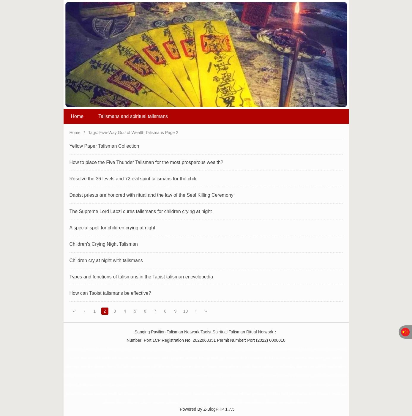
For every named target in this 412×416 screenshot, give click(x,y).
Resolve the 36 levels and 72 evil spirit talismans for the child (134, 178)
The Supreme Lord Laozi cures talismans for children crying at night (141, 211)
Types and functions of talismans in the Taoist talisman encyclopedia (141, 276)
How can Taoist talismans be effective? (110, 293)
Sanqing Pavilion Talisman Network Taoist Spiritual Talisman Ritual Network (204, 332)
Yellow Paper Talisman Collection (104, 146)
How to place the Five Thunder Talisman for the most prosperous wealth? (146, 162)
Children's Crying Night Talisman (104, 244)
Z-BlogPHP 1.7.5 (219, 409)
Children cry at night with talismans (106, 260)
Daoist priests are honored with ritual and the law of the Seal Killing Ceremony (151, 195)
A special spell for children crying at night (112, 227)
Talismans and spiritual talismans (133, 116)
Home (77, 116)
